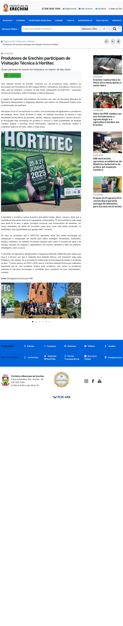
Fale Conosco (86, 9)
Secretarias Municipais (40, 20)
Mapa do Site (115, 9)
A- (113, 41)
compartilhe (12, 75)
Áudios (110, 346)
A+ (106, 41)
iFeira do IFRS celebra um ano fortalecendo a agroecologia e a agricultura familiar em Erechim (107, 119)
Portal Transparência (71, 357)
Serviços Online (9, 29)
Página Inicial (69, 9)
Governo (20, 20)
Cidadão (59, 20)
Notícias (70, 346)
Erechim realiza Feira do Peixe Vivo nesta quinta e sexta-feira (107, 82)
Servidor (116, 20)
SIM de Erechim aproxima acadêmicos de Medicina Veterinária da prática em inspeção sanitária (107, 164)
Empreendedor (85, 20)
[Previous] (5, 301)
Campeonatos (115, 357)
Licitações (31, 357)
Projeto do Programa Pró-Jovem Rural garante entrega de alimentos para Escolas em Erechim (107, 202)
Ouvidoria (100, 9)
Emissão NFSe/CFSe (50, 357)
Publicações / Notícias (25, 41)
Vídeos (89, 346)
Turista (70, 20)
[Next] (77, 301)
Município (7, 20)
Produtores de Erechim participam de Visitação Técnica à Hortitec (30, 44)
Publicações (102, 20)
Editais (29, 346)
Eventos (51, 346)
